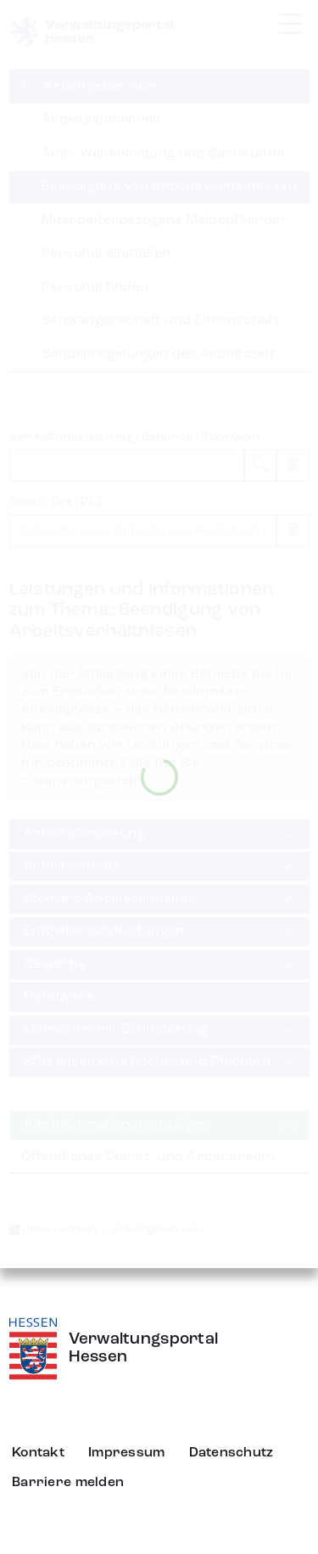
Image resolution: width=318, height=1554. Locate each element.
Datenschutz (231, 1453)
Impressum (126, 1453)
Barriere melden (68, 1483)
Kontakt (38, 1453)
